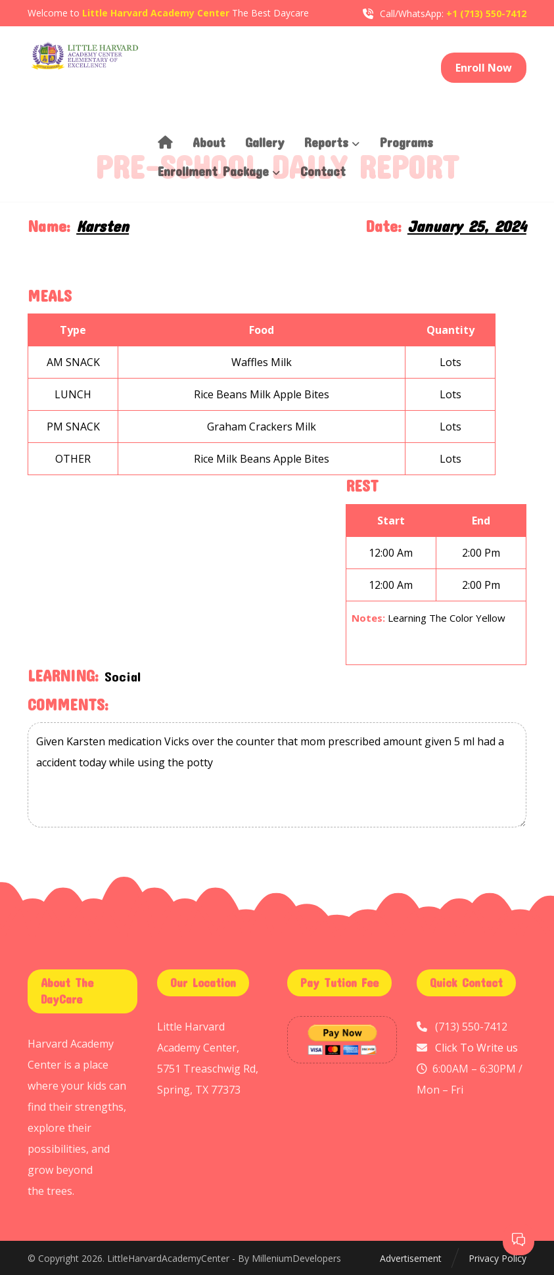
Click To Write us (476, 1047)
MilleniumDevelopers (296, 1258)
